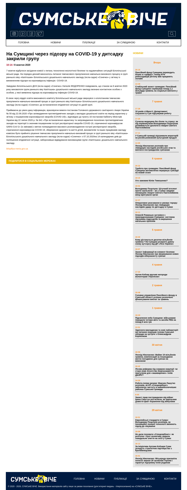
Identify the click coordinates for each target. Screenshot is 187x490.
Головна (23, 42)
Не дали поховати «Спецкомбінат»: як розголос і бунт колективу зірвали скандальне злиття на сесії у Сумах (154, 436)
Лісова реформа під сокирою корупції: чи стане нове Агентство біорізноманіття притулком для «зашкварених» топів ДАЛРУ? (156, 372)
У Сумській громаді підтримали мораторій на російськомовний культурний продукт (156, 137)
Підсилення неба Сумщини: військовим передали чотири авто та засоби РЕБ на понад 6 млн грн (155, 320)
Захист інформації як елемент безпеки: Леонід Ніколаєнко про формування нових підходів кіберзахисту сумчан (157, 254)
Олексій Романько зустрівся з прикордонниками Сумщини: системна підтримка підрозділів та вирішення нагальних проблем (155, 218)
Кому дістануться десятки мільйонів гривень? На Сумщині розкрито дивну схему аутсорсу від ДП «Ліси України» (154, 242)
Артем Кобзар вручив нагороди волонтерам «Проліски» (151, 275)
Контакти (163, 42)
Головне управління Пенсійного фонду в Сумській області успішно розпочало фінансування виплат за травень (156, 297)
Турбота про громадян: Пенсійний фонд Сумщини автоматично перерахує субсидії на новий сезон (157, 170)
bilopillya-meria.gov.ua (17, 148)
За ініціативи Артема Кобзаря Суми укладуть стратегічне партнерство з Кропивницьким (153, 448)
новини (56, 42)
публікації (88, 42)
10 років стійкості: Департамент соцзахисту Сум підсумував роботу (153, 112)
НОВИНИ (138, 53)
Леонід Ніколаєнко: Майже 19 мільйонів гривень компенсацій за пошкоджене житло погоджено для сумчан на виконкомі (155, 358)
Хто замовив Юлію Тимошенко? (151, 180)
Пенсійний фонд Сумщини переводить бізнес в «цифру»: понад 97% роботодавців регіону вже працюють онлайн (155, 75)
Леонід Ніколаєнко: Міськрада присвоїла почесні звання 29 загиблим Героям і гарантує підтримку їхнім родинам (156, 460)
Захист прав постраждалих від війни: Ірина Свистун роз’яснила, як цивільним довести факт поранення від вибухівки (156, 399)
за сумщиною (126, 42)
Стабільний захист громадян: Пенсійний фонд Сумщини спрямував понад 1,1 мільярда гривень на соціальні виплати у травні (156, 89)
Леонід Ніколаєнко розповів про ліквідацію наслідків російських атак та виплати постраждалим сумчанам (155, 148)
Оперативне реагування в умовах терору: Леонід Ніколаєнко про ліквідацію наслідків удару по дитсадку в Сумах (156, 205)
